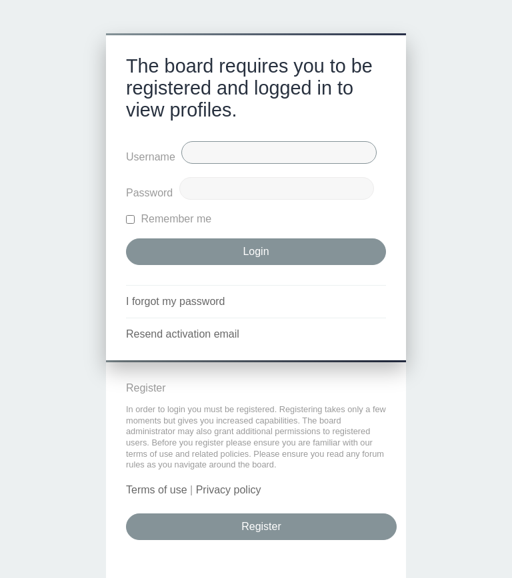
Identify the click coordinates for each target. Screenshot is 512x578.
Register (261, 526)
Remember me (168, 218)
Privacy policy (228, 489)
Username (150, 156)
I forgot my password (175, 301)
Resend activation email (182, 334)
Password (149, 192)
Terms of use (156, 489)
